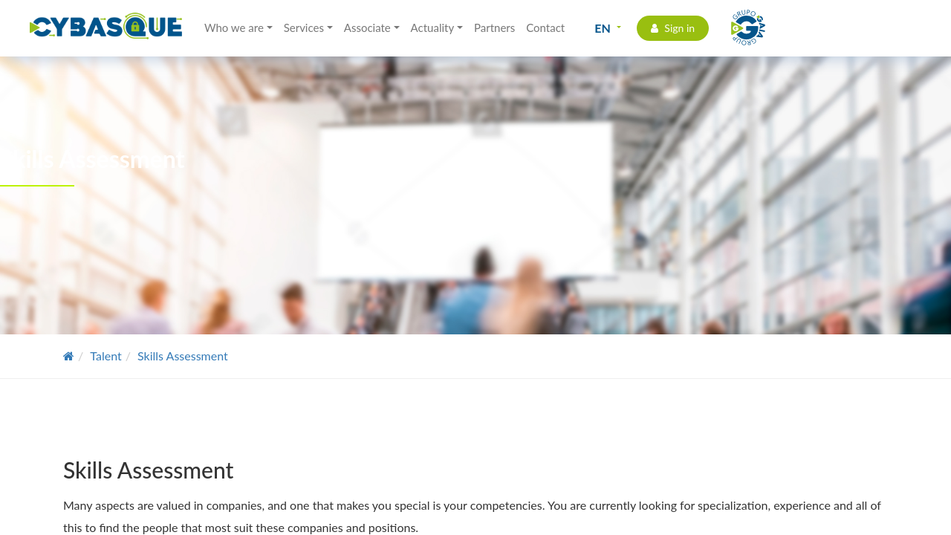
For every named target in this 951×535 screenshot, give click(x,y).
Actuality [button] (433, 27)
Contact (545, 27)
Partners (494, 27)
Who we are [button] (234, 27)
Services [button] (304, 27)
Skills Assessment (182, 355)
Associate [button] (367, 27)
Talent (105, 355)
